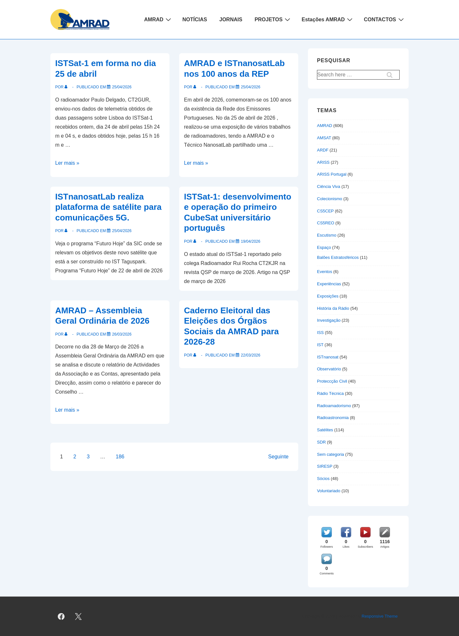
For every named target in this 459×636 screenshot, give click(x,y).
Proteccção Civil (332, 381)
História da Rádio (333, 308)
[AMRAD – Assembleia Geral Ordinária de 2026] (121, 334)
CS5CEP (325, 211)
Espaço (324, 247)
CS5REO (325, 222)
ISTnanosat (328, 357)
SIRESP (324, 466)
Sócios (323, 478)
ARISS (323, 162)
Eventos (324, 271)
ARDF (322, 150)
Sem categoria (330, 454)
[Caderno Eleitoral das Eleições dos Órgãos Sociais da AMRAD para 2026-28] (250, 355)
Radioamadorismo (334, 405)
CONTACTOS (384, 19)
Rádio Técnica (330, 393)
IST (320, 344)
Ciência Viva (328, 186)
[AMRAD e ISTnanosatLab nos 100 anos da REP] (250, 87)
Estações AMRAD (327, 19)
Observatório (329, 369)
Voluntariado (328, 490)
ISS (320, 332)
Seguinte (278, 456)
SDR (321, 442)
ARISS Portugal (331, 174)
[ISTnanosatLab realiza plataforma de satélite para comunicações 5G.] (121, 231)
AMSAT (324, 137)
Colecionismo (329, 198)
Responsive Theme (380, 616)
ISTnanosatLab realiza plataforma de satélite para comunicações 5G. (108, 207)
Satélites (325, 429)
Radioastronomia (333, 417)
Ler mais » (67, 163)
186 (120, 456)
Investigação (329, 320)
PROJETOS (273, 19)
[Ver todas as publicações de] (67, 87)
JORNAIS (230, 19)
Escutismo (326, 235)
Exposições (327, 296)
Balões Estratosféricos (338, 257)
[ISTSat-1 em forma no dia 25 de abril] (121, 87)
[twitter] (78, 616)
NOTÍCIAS (194, 19)
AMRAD (158, 19)
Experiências (329, 283)
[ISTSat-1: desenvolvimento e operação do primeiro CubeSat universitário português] (250, 241)
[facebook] (61, 616)
